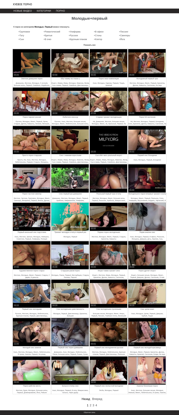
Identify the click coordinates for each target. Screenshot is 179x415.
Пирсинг (74, 277)
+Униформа (74, 31)
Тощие (121, 83)
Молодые (35, 83)
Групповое (32, 198)
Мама (66, 83)
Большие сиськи (80, 121)
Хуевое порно (22, 4)
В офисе (153, 237)
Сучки (85, 354)
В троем (21, 354)
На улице (42, 354)
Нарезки (109, 83)
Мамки (60, 83)
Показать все (90, 45)
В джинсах (34, 277)
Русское (19, 121)
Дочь (149, 239)
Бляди (155, 354)
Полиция (44, 239)
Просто (20, 160)
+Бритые (48, 35)
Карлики (155, 239)
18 (106, 124)
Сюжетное (20, 239)
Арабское (59, 200)
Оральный (112, 124)
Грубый (144, 316)
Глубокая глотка (111, 316)
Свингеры (17, 200)
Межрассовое (120, 200)
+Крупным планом (78, 39)
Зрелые (29, 237)
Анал (95, 83)
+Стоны (98, 35)
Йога (38, 392)
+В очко (47, 39)
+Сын (21, 39)
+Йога (122, 39)
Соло (130, 124)
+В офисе (99, 31)
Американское (69, 200)
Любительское (71, 124)
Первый (29, 85)
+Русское (73, 35)
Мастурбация (76, 275)
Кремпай (109, 85)
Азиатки (28, 354)
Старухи (17, 124)
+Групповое (24, 31)
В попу (74, 390)
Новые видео (22, 10)
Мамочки (80, 83)
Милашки (45, 124)
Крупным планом (22, 316)
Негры (121, 313)
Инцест (54, 83)
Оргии (45, 121)
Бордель (151, 200)
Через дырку (73, 392)
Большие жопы (19, 85)
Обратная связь (89, 412)
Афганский (160, 200)
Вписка (40, 200)
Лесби (101, 390)
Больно (65, 392)
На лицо (159, 85)
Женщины (44, 162)
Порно (60, 10)
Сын (160, 239)
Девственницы (82, 85)
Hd (94, 121)
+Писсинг (123, 31)
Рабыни (44, 392)
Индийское (45, 85)
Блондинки (160, 121)
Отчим (161, 277)
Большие (70, 316)
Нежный (131, 392)
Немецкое (45, 237)
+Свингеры (124, 35)
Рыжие (79, 354)
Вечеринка (26, 200)
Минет (147, 83)
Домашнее (20, 83)
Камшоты (142, 85)
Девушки (143, 239)
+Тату (21, 35)
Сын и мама (56, 85)
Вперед (97, 399)
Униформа (80, 200)
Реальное (102, 200)
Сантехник (151, 85)
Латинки (38, 124)
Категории (44, 10)
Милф (86, 83)
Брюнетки (160, 83)
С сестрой (43, 83)
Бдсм (25, 390)
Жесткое (28, 83)
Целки (146, 313)
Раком (61, 275)
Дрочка (135, 85)
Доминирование (29, 392)
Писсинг (101, 316)
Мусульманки (142, 200)
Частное (24, 198)
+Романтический (52, 31)
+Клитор (98, 39)
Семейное (36, 85)
